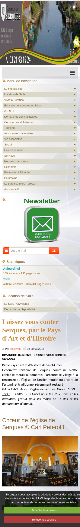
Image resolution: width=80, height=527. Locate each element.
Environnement (13, 150)
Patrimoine (10, 178)
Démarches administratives (20, 116)
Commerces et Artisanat (18, 122)
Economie (10, 166)
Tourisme (9, 127)
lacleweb (15, 348)
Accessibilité (11, 189)
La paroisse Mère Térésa (19, 183)
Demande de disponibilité (19, 309)
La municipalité (13, 88)
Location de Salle (14, 94)
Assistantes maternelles (18, 133)
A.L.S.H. (9, 111)
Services (9, 155)
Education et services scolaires (23, 105)
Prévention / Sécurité (17, 172)
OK (54, 250)
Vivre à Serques (14, 99)
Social (8, 144)
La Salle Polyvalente (16, 303)
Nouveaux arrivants (16, 161)
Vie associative (13, 139)
